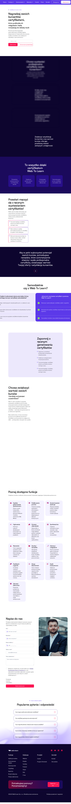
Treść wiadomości (10, 656)
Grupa (24, 769)
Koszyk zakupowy (12, 774)
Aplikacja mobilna (12, 758)
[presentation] (23, 681)
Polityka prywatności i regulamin (55, 794)
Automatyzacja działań (12, 762)
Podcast (25, 767)
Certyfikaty (11, 768)
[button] (11, 2)
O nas (24, 775)
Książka (25, 761)
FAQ (24, 772)
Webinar (25, 758)
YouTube (25, 764)
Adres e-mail (9, 649)
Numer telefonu (10, 642)
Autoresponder (12, 765)
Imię (7, 628)
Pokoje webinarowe (13, 776)
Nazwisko (8, 635)
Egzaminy (10, 771)
